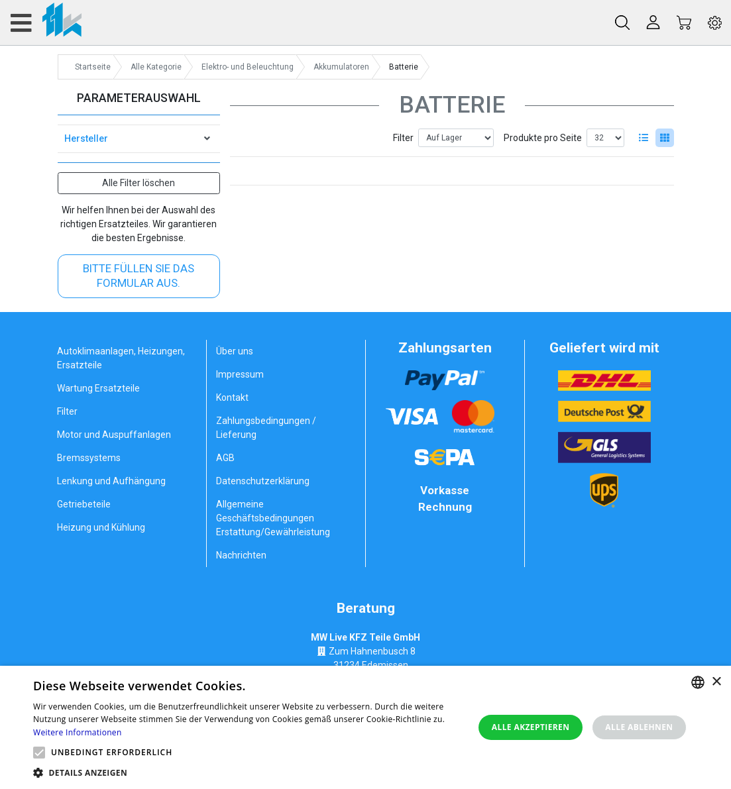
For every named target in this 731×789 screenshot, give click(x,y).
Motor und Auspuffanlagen (114, 434)
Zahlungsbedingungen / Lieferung (266, 427)
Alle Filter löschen (138, 183)
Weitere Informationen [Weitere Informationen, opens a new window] (77, 732)
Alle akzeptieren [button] (531, 727)
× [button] (716, 682)
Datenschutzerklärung (262, 481)
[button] (39, 752)
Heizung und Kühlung (101, 527)
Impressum (240, 374)
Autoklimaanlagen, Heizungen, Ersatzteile (121, 358)
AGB (225, 457)
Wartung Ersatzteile (98, 388)
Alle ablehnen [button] (639, 727)
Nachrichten (241, 555)
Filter (403, 137)
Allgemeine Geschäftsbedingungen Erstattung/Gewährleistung (273, 518)
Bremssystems (89, 457)
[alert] (365, 727)
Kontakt (232, 397)
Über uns (234, 351)
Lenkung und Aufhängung (111, 481)
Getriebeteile (84, 504)
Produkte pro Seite (543, 137)
